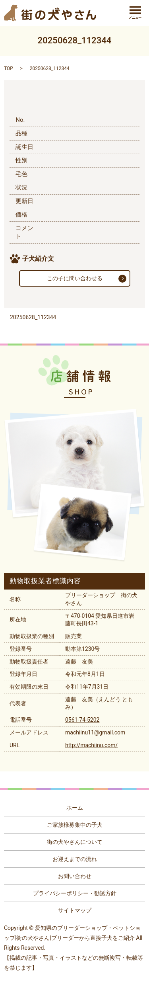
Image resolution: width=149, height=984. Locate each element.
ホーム (74, 807)
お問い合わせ (74, 876)
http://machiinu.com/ (91, 745)
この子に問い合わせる (75, 278)
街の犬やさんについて (75, 842)
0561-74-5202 (82, 720)
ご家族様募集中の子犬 (75, 825)
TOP (8, 68)
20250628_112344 (33, 317)
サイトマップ (74, 910)
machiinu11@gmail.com (95, 732)
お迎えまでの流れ (74, 859)
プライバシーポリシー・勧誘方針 (74, 893)
